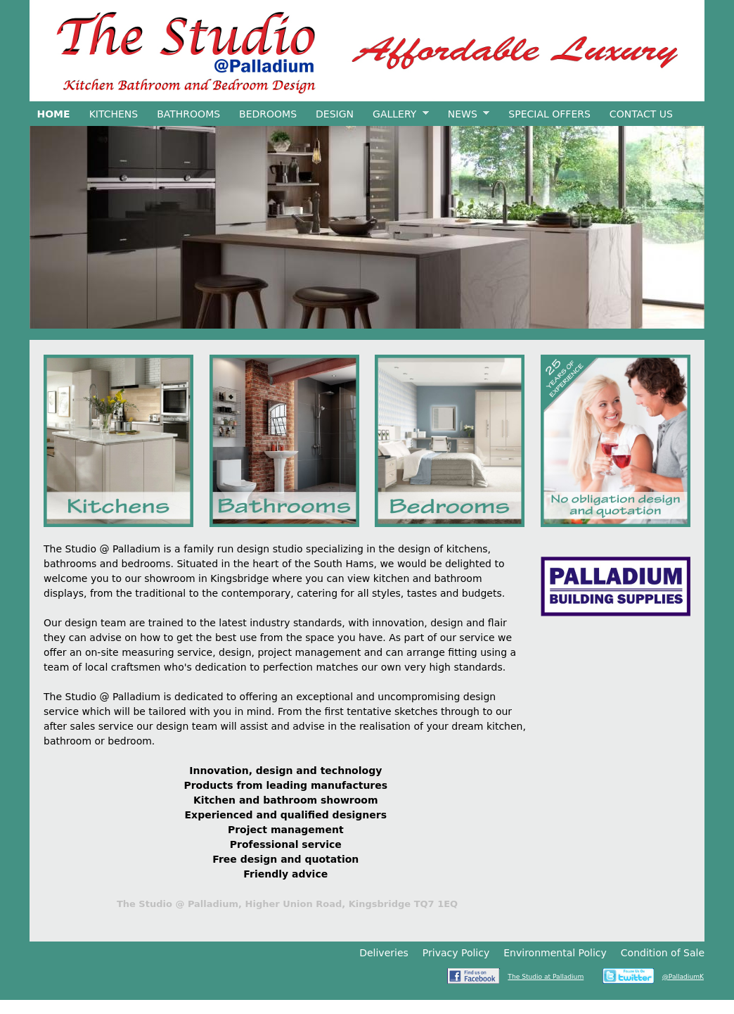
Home (53, 114)
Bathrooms (188, 114)
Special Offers (549, 114)
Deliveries (383, 952)
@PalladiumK (683, 976)
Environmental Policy (555, 952)
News (464, 114)
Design (335, 114)
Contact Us (641, 114)
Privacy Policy (456, 952)
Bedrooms (268, 114)
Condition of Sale (662, 952)
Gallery (397, 114)
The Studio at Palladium (546, 976)
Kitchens (114, 114)
